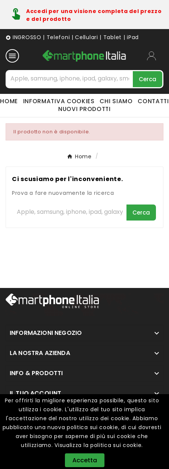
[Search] (147, 79)
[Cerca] (70, 78)
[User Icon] (155, 55)
